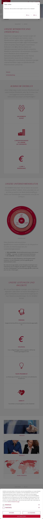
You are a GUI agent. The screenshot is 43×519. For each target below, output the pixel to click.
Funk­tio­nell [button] (7, 508)
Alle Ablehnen (31, 512)
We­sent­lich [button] (7, 505)
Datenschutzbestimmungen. (14, 501)
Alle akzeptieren (21, 516)
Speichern (11, 512)
